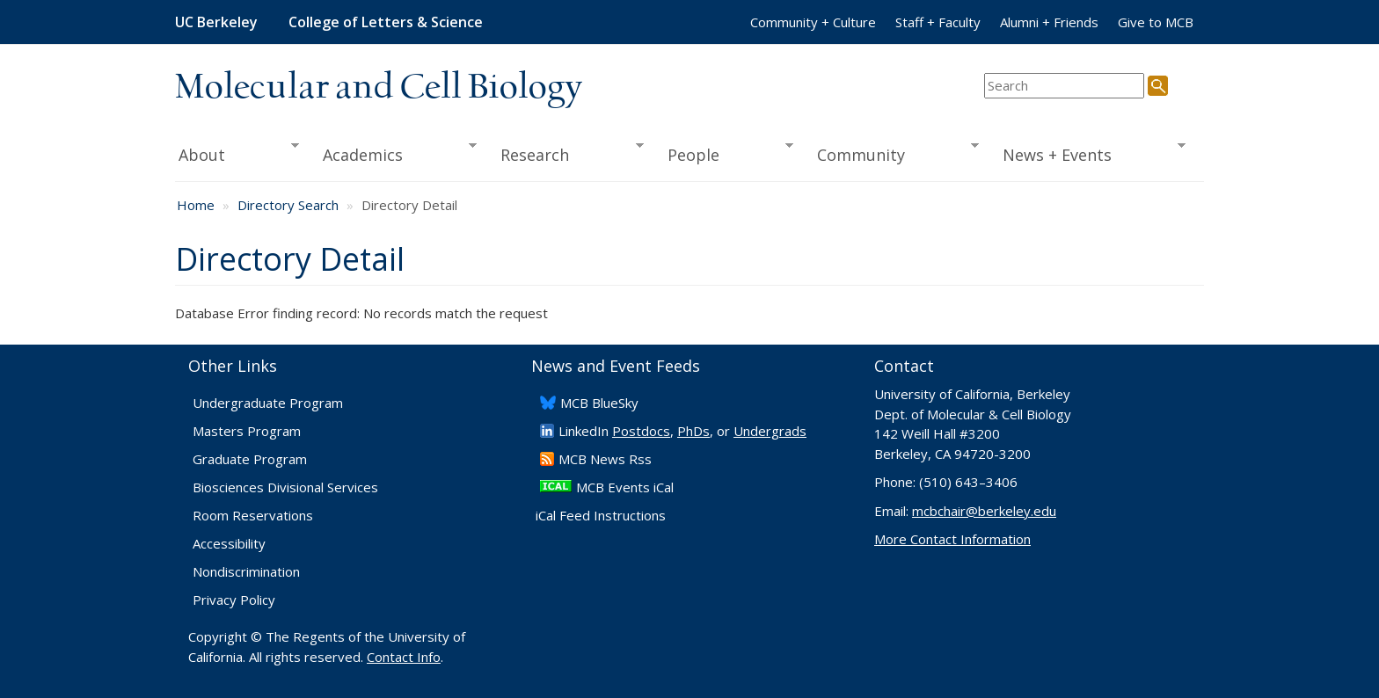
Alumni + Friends (1049, 22)
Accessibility (229, 543)
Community (893, 153)
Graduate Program (250, 459)
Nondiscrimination (246, 571)
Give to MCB (1155, 22)
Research (566, 153)
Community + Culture (813, 22)
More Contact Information (952, 539)
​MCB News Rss (605, 459)
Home (196, 205)
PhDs (693, 431)
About (237, 153)
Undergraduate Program (268, 402)
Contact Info (404, 656)
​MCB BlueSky (599, 402)
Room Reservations (253, 515)
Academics (394, 153)
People (724, 153)
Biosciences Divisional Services (285, 487)
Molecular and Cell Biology (378, 88)
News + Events (1088, 153)
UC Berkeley (216, 22)
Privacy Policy (234, 599)
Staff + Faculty (938, 22)
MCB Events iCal (625, 487)
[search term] (1064, 85)
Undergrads (769, 431)
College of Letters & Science (385, 22)
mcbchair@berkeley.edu (984, 511)
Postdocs (641, 431)
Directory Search (288, 205)
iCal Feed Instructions (601, 515)
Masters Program (247, 431)
